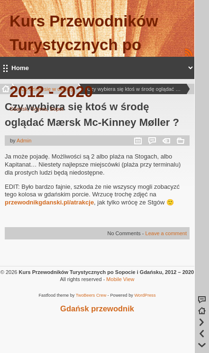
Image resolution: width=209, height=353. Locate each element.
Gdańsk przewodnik (97, 308)
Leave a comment (166, 233)
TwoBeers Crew (91, 295)
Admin (24, 140)
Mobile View (120, 279)
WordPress (144, 295)
